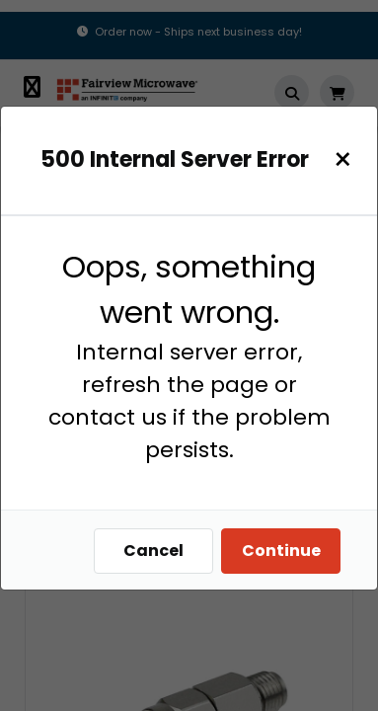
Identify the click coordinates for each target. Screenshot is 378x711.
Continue (281, 550)
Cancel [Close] (153, 550)
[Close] (343, 159)
